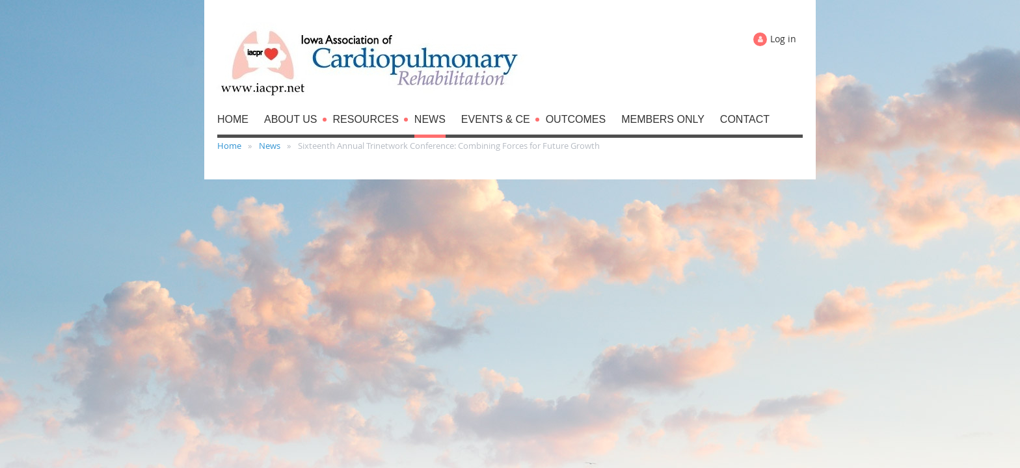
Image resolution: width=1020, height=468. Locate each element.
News (269, 145)
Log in (783, 38)
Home (229, 145)
